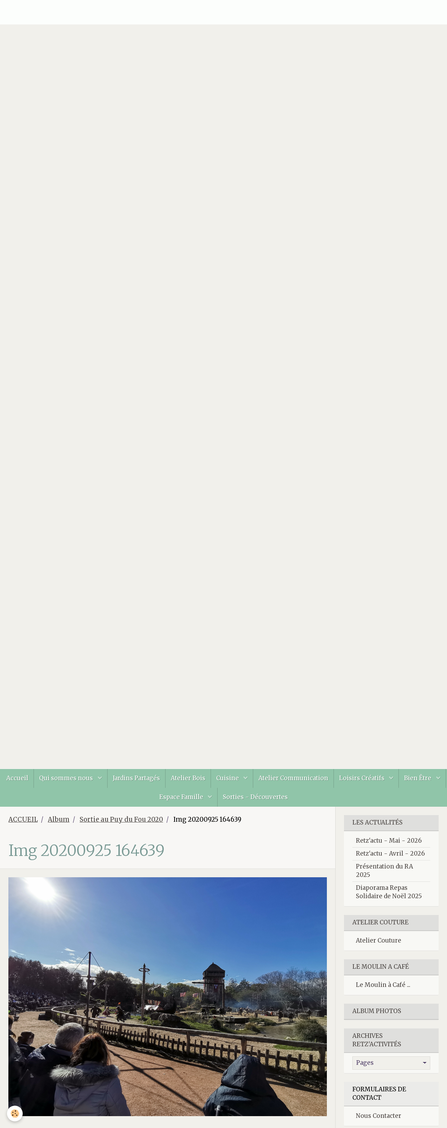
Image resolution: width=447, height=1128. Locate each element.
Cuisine (228, 778)
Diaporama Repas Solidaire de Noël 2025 (389, 892)
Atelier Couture (378, 940)
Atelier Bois (188, 778)
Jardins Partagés (136, 778)
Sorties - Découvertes (255, 797)
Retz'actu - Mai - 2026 (389, 840)
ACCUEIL (23, 819)
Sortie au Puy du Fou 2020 (121, 819)
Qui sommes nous (66, 778)
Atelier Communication (293, 778)
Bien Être (418, 778)
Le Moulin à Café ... (383, 985)
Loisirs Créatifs (362, 778)
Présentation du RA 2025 (384, 871)
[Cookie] (15, 1113)
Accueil (17, 778)
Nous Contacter (378, 1116)
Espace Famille (182, 797)
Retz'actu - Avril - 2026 (390, 853)
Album (58, 819)
